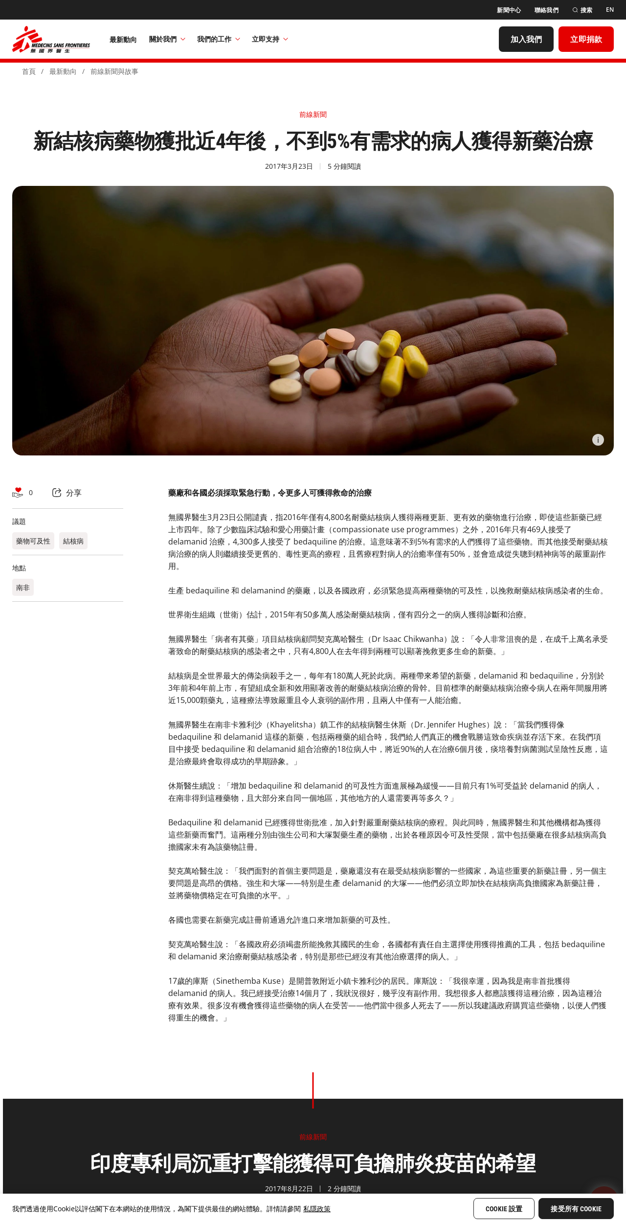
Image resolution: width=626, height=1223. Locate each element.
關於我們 (167, 39)
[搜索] (582, 10)
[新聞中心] (509, 10)
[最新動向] (123, 39)
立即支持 (270, 39)
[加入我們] (526, 39)
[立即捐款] (586, 39)
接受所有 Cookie (576, 1209)
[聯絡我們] (547, 10)
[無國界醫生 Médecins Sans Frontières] (51, 39)
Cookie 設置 (504, 1209)
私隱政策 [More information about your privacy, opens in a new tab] (317, 1208)
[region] (313, 1208)
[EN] (610, 10)
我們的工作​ (218, 39)
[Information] (598, 440)
